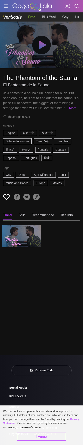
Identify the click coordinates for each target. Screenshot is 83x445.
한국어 (26, 149)
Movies (57, 183)
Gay (65, 17)
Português (30, 158)
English (10, 133)
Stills (22, 215)
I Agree (41, 436)
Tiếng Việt (42, 141)
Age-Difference (43, 174)
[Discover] (67, 6)
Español (11, 158)
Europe (40, 183)
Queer (22, 174)
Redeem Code (41, 370)
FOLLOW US (17, 396)
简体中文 (47, 133)
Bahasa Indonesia (17, 141)
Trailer (7, 215)
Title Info (66, 215)
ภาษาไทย (63, 141)
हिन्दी (47, 158)
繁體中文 (28, 133)
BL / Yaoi (49, 17)
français (43, 149)
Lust (63, 174)
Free (31, 17)
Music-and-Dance (17, 183)
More (72, 108)
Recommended (43, 215)
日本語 (10, 149)
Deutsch (60, 149)
